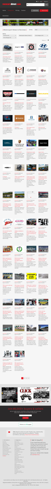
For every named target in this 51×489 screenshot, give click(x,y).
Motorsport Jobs (18, 459)
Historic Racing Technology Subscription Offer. (42, 312)
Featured (5, 443)
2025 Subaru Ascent (7, 56)
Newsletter (6, 15)
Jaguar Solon (41, 152)
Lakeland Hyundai (42, 56)
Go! (46, 4)
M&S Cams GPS (41, 127)
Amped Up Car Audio (31, 152)
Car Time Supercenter (7, 127)
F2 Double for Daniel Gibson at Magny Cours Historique (7, 338)
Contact (23, 10)
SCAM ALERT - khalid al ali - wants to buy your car (31, 286)
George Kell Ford (18, 56)
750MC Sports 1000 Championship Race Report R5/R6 (7, 205)
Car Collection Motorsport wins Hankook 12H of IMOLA (43, 338)
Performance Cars (19, 460)
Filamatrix (17, 127)
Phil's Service (29, 56)
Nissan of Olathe (30, 79)
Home (4, 10)
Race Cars (17, 441)
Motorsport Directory (19, 466)
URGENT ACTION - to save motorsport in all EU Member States (43, 286)
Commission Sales (7, 448)
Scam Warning (6, 454)
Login (41, 1)
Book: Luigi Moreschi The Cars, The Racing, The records (7, 259)
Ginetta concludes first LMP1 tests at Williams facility (7, 364)
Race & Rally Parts (19, 443)
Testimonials (6, 450)
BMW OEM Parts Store (19, 102)
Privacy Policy (6, 449)
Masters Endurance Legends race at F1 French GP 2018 (42, 259)
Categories (11, 10)
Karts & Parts (18, 454)
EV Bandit (5, 176)
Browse (4, 441)
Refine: (4, 33)
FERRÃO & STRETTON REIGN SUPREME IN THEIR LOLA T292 (19, 338)
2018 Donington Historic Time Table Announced (31, 259)
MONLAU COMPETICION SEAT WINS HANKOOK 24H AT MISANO (19, 312)
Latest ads (35, 10)
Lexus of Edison (6, 79)
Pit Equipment (18, 448)
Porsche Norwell (18, 152)
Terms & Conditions (7, 452)
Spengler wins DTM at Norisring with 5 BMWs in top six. (31, 338)
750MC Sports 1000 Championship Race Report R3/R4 (19, 205)
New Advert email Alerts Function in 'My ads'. (31, 205)
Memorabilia (18, 464)
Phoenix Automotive (19, 79)
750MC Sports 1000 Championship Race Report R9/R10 (31, 178)
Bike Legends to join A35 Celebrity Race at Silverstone (19, 364)
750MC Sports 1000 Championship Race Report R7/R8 (42, 178)
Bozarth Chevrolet (42, 79)
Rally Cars (17, 445)
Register (46, 1)
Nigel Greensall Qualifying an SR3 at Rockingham (42, 232)
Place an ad (44, 10)
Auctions (17, 455)
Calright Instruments (7, 152)
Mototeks (40, 102)
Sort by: (30, 29)
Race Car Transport (19, 444)
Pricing (17, 10)
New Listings (6, 444)
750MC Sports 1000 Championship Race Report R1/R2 (42, 205)
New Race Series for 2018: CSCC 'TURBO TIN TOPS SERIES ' (7, 312)
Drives (16, 446)
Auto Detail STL (30, 102)
